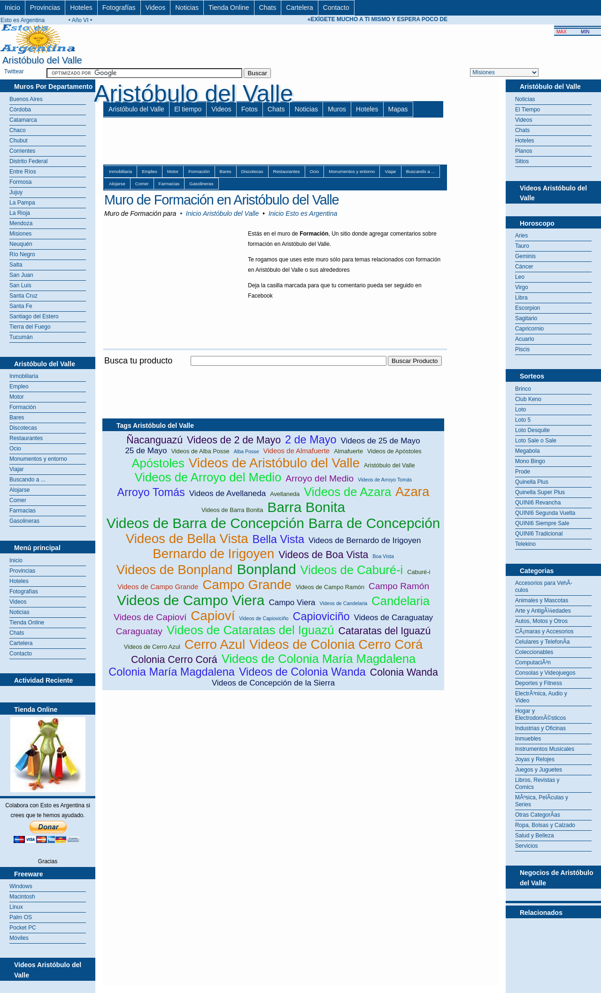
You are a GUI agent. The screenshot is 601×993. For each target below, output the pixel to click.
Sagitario (526, 318)
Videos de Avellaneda (227, 493)
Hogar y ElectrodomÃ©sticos (540, 714)
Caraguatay (139, 631)
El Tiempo (527, 109)
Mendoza (20, 223)
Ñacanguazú (154, 440)
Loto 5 (523, 420)
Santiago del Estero (34, 316)
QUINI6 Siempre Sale (542, 523)
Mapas (398, 109)
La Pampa (22, 202)
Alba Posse (246, 451)
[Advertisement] (273, 371)
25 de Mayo (146, 450)
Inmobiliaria (23, 376)
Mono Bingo (530, 461)
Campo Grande (247, 584)
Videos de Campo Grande (157, 587)
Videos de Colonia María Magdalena (319, 658)
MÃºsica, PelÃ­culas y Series (541, 801)
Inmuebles (528, 738)
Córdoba (20, 109)
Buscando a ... (27, 479)
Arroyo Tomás (151, 492)
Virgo (521, 287)
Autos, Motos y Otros (541, 621)
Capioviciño (321, 616)
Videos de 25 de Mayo (380, 440)
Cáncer (524, 266)
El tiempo (187, 109)
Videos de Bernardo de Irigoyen (364, 540)
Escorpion (527, 308)
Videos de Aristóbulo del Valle (274, 463)
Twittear (14, 71)
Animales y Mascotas (541, 600)
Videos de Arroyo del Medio (208, 477)
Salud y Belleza (534, 835)
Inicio (12, 7)
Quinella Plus (531, 482)
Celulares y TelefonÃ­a (542, 641)
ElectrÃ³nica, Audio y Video (541, 697)
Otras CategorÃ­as (537, 815)
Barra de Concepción (374, 523)
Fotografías (119, 7)
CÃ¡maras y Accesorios (544, 631)
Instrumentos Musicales (544, 749)
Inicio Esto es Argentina (303, 213)
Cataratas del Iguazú (385, 631)
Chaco (17, 130)
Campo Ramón (399, 586)
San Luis (20, 285)
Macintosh (22, 896)
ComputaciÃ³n (533, 662)
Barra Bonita (306, 507)
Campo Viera (292, 602)
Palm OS (20, 917)
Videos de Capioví (150, 617)
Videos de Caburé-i (351, 569)
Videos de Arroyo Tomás (385, 479)
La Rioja (19, 213)
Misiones (20, 233)
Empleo (19, 386)
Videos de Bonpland (174, 569)
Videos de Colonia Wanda (302, 672)
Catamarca (23, 120)
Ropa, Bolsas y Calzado (545, 825)
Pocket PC (22, 927)
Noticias (187, 7)
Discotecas (23, 428)
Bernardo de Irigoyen (213, 553)
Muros (337, 109)
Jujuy (16, 192)
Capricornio (529, 328)
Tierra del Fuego (30, 326)
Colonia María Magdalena (171, 672)
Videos (156, 7)
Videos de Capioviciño (263, 618)
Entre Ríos (22, 171)
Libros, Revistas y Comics (537, 783)
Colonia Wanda (404, 672)
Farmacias (22, 510)
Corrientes (22, 151)
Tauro (522, 246)
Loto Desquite (532, 430)
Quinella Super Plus (540, 492)
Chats (268, 7)
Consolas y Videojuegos (545, 673)
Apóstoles (157, 463)
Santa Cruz (23, 295)
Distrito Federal (28, 161)
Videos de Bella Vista (187, 538)
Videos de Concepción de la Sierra (273, 682)
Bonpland (266, 569)
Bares (16, 417)
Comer (17, 500)
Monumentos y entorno (38, 459)
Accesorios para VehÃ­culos (543, 586)
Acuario (524, 339)
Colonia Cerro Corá (174, 659)
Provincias (45, 7)
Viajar (16, 469)
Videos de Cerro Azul (152, 646)
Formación (22, 407)
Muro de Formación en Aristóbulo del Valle (221, 199)
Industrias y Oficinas (540, 728)
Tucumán (21, 337)
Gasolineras (24, 521)
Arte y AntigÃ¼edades (543, 610)
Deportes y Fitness (538, 683)
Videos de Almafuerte (296, 451)
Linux (16, 907)
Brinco (523, 389)
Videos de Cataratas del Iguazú (250, 630)
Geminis (525, 256)
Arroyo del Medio (319, 478)
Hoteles (81, 7)
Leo (519, 277)
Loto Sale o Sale (535, 440)
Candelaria (400, 600)
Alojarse (19, 490)
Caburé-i (418, 571)
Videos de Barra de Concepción (205, 523)
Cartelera (299, 7)
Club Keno (528, 399)
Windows (20, 886)
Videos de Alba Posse (200, 451)
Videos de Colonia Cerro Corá (336, 644)
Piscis (522, 349)
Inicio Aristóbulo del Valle (222, 213)
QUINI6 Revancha (538, 502)
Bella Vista (278, 539)
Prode (522, 471)
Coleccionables (534, 652)
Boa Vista (382, 556)
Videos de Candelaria (344, 603)
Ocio (15, 448)
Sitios (522, 161)
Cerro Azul (215, 644)
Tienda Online (228, 7)
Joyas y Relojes (535, 759)
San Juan (21, 275)
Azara (412, 491)
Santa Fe (20, 306)
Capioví (213, 615)
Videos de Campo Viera (190, 600)
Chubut (18, 140)
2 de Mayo (311, 439)
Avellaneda (285, 493)
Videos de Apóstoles (394, 451)
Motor (16, 397)
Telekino (525, 544)
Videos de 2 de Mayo (234, 440)
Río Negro (22, 254)
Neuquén (20, 244)
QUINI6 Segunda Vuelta (545, 513)
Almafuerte (348, 451)
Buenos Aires (26, 99)
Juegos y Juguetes (538, 769)
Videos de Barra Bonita (232, 509)
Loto (520, 409)
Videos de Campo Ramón (330, 587)
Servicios (526, 846)
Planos (523, 151)
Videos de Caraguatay (393, 617)
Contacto (336, 7)
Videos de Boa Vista (323, 554)
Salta (15, 264)
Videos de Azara (347, 491)
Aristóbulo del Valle (136, 109)
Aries (521, 235)
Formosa (20, 182)
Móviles (19, 938)
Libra (521, 297)
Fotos (249, 109)
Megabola (527, 451)
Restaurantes (26, 438)
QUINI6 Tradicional (538, 533)
